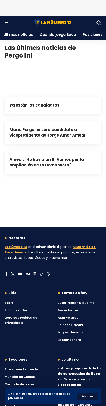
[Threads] (48, 274)
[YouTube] (20, 274)
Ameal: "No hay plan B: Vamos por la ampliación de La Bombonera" (46, 162)
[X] (12, 274)
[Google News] (27, 274)
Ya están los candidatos (34, 105)
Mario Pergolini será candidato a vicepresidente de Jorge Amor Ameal (47, 132)
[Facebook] (6, 274)
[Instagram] (35, 274)
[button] (87, 396)
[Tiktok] (41, 274)
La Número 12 (16, 247)
